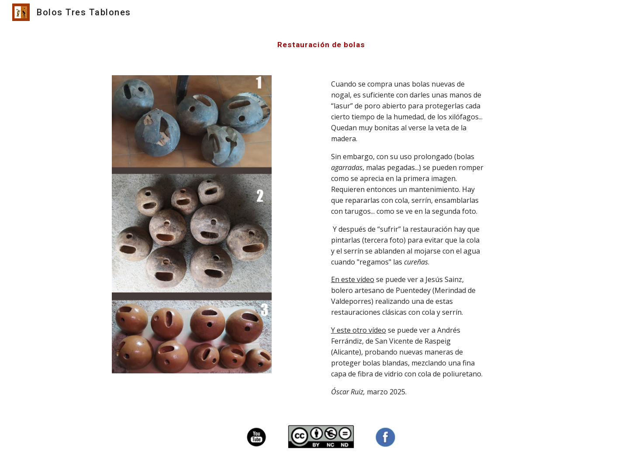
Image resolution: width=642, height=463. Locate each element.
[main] (321, 44)
